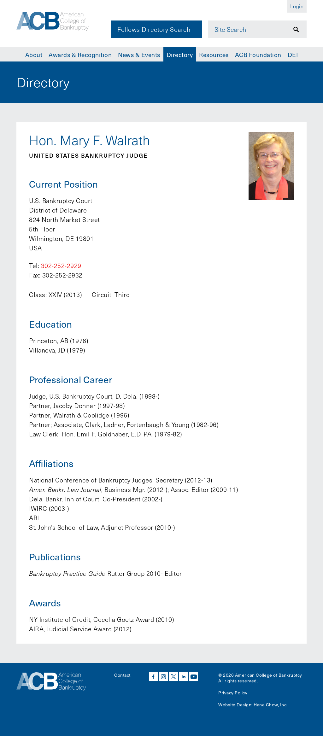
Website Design (234, 705)
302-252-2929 (61, 265)
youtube (193, 676)
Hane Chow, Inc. (271, 705)
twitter (173, 676)
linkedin (183, 676)
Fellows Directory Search (153, 29)
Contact (122, 675)
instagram (163, 676)
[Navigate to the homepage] (59, 23)
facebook (153, 676)
